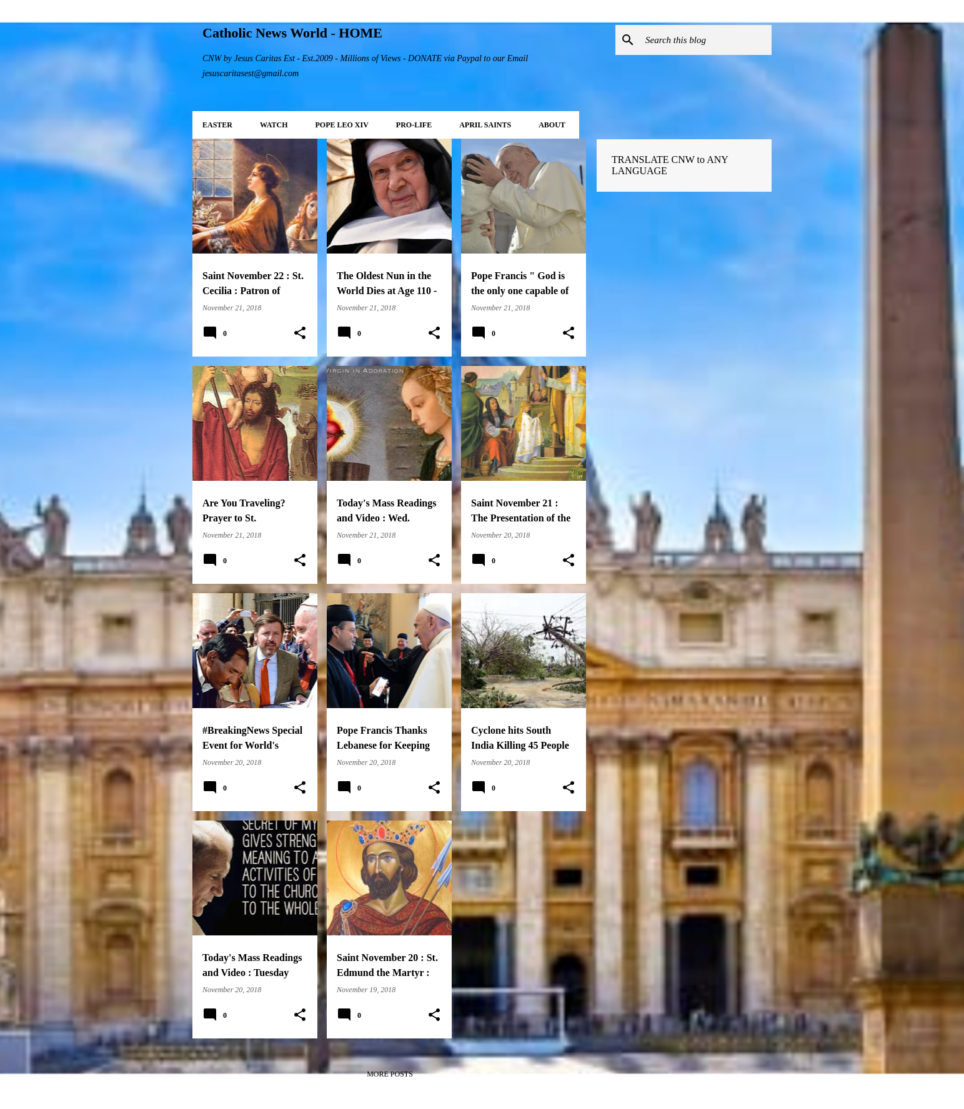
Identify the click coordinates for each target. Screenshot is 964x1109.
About (552, 125)
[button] (299, 333)
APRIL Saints (485, 125)
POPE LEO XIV (341, 125)
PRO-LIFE (414, 125)
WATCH (273, 125)
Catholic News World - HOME (292, 33)
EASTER (217, 125)
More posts (390, 1074)
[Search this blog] (706, 40)
